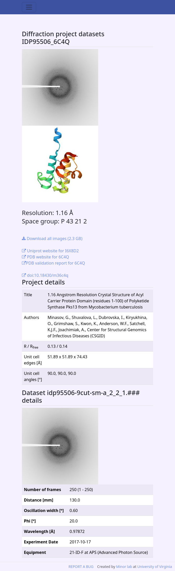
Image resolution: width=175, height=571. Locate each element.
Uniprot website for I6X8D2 (50, 251)
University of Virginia (154, 566)
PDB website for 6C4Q (45, 257)
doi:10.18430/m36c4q (45, 275)
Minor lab (124, 566)
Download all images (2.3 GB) (52, 238)
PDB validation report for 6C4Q (53, 263)
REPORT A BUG (80, 566)
